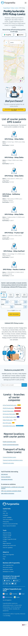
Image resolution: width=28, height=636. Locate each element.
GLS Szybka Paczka (9, 417)
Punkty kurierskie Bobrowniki (10, 444)
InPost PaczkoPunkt (10, 405)
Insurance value (17, 304)
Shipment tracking (7, 533)
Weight (2, 304)
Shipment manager (7, 535)
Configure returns (7, 537)
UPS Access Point (9, 414)
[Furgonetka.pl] (8, 2)
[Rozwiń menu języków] (24, 624)
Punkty (12, 8)
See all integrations (7, 600)
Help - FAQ (5, 513)
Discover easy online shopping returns (14, 110)
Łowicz (16, 8)
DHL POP (7, 423)
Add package (14, 314)
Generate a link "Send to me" (9, 545)
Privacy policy (6, 521)
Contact (4, 511)
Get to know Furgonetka (8, 554)
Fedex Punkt (8, 420)
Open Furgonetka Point (8, 565)
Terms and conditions (8, 519)
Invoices (5, 541)
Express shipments (5, 476)
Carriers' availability (7, 517)
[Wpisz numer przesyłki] (11, 385)
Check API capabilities (8, 547)
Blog (4, 558)
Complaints (5, 515)
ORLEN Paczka (8, 408)
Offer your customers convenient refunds (11, 491)
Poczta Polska (8, 411)
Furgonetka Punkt (9, 426)
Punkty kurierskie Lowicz (9, 441)
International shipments (7, 479)
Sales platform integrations (7, 493)
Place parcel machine (7, 567)
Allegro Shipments (7, 543)
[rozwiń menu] (25, 3)
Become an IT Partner (8, 569)
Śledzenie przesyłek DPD (14, 370)
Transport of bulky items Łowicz (14, 451)
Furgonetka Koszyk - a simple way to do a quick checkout (12, 487)
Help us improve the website (9, 525)
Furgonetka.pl (6, 8)
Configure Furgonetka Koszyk (9, 539)
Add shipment (4, 474)
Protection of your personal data (10, 523)
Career (4, 556)
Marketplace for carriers (8, 571)
